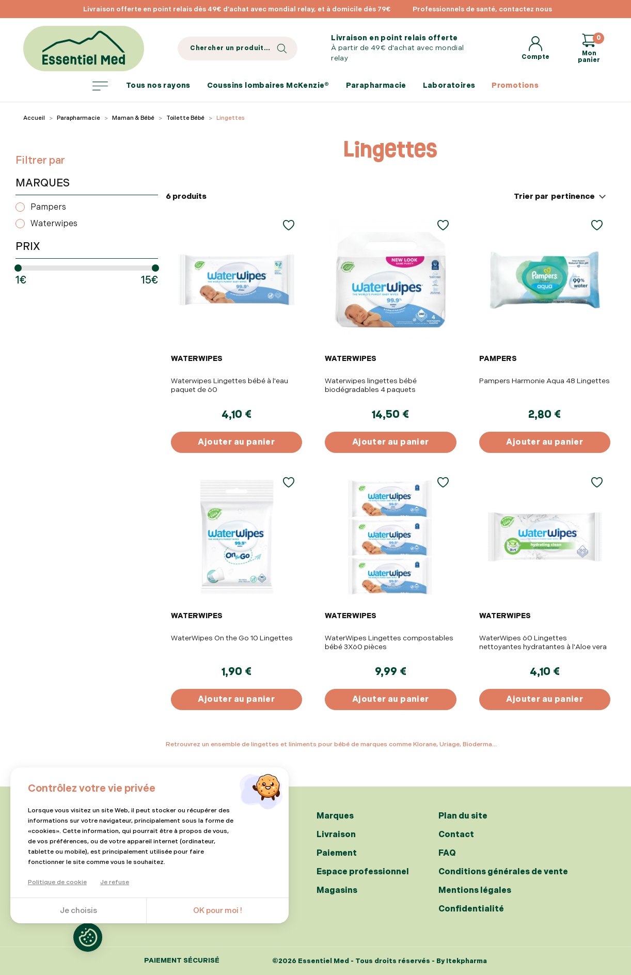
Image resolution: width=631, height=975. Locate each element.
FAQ (447, 853)
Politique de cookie (57, 882)
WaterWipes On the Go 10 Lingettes (232, 638)
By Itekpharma (461, 961)
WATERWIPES (197, 358)
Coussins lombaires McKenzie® (268, 85)
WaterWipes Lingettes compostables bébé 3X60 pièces (389, 642)
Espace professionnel (363, 872)
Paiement (337, 853)
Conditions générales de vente (503, 872)
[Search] (237, 48)
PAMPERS (498, 358)
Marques (335, 816)
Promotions (515, 85)
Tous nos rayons (141, 85)
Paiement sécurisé (181, 960)
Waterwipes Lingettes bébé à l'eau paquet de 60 (229, 385)
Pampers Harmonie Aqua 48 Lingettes (544, 380)
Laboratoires (449, 85)
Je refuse (114, 882)
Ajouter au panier (236, 442)
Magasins (337, 890)
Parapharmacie (376, 85)
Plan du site (462, 816)
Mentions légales (474, 890)
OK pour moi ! (217, 910)
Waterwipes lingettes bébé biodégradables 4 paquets (371, 385)
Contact (456, 835)
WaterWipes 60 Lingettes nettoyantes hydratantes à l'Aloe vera (543, 642)
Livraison (336, 835)
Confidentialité (471, 909)
